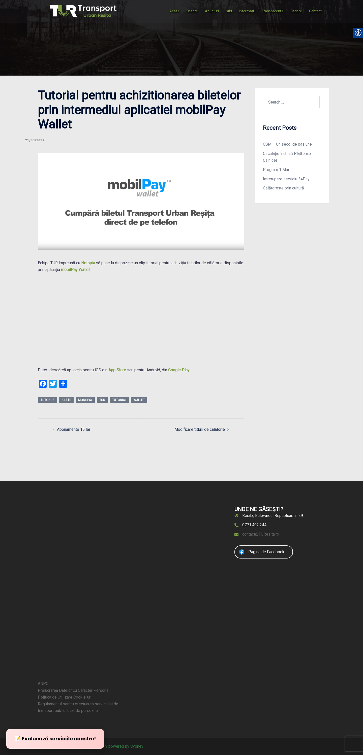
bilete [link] (66, 400)
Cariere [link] (296, 11)
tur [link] (102, 400)
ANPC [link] (43, 683)
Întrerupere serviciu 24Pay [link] (286, 179)
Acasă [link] (174, 11)
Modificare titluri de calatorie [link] (199, 429)
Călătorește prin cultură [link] (283, 188)
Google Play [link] (179, 370)
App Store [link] (117, 370)
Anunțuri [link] (212, 11)
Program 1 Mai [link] (276, 169)
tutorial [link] (119, 400)
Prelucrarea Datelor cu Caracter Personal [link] (73, 690)
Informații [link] (247, 11)
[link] (83, 11)
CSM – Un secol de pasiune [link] (287, 144)
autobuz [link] (47, 400)
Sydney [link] (136, 746)
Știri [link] (229, 11)
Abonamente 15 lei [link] (73, 429)
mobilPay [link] (85, 400)
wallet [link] (139, 400)
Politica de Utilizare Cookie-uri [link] (65, 697)
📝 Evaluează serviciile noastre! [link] (55, 738)
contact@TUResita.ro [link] (260, 534)
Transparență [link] (272, 11)
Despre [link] (192, 11)
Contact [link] (315, 11)
